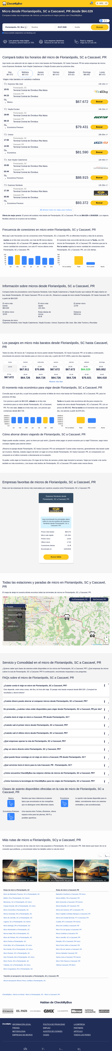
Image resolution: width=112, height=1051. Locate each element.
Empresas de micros (22, 1036)
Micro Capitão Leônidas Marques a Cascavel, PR (73, 915)
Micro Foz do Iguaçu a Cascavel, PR (69, 931)
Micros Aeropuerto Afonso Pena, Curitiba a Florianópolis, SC (25, 982)
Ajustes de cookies (52, 1033)
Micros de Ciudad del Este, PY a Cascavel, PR (72, 919)
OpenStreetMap (97, 646)
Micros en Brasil (18, 996)
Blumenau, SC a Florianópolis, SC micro (18, 903)
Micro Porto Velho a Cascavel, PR (68, 947)
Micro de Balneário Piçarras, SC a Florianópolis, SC (22, 896)
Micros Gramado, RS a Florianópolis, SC (18, 915)
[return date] (81, 27)
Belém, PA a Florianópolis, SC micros (17, 899)
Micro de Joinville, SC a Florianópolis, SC (18, 919)
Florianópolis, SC (79, 601)
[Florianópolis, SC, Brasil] (16, 27)
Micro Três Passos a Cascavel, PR (68, 962)
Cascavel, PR (99, 601)
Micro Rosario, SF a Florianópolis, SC (17, 955)
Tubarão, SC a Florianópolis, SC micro (17, 966)
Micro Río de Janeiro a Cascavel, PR (69, 951)
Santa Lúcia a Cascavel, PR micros (68, 959)
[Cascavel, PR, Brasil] (42, 27)
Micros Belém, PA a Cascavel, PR (68, 899)
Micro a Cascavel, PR (52, 996)
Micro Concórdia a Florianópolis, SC (16, 911)
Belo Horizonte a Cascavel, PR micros (69, 903)
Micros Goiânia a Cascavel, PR (67, 935)
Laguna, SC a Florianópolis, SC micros (17, 923)
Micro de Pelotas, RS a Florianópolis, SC (18, 939)
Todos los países (82, 1036)
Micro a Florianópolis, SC (34, 996)
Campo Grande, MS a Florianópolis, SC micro (20, 907)
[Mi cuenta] (91, 3)
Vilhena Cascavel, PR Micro (65, 966)
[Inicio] (12, 3)
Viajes (46, 1036)
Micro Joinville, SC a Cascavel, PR (68, 939)
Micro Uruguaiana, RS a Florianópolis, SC (18, 970)
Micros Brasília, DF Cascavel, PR (67, 907)
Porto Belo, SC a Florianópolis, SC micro (18, 947)
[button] (106, 639)
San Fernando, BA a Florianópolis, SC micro (19, 959)
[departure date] (64, 27)
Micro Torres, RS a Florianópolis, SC (16, 962)
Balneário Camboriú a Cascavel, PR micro (71, 896)
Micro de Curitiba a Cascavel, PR (67, 927)
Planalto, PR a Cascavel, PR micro (68, 943)
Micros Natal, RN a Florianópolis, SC (16, 935)
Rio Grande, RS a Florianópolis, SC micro (18, 951)
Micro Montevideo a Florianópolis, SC (17, 931)
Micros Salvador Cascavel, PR (66, 955)
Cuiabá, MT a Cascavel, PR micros (68, 923)
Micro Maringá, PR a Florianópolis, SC (17, 927)
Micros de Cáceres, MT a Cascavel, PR (70, 911)
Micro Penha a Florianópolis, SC (15, 943)
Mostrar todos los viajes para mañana (56, 210)
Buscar (99, 102)
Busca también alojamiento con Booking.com (20, 33)
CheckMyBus (7, 996)
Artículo (78, 1033)
